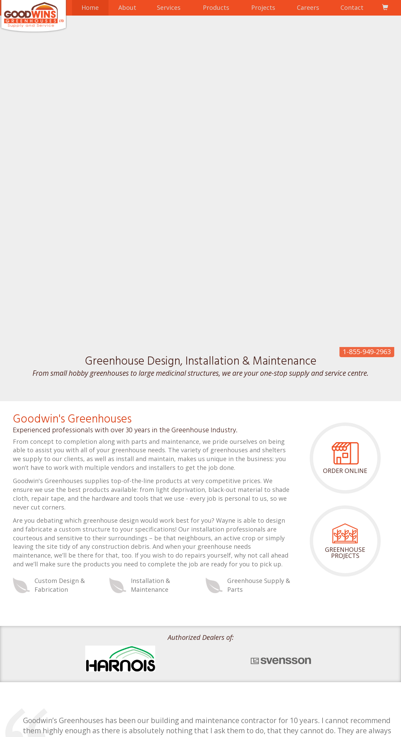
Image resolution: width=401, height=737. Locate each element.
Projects (263, 7)
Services (169, 7)
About (127, 7)
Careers (308, 7)
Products (216, 7)
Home (90, 7)
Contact (351, 7)
